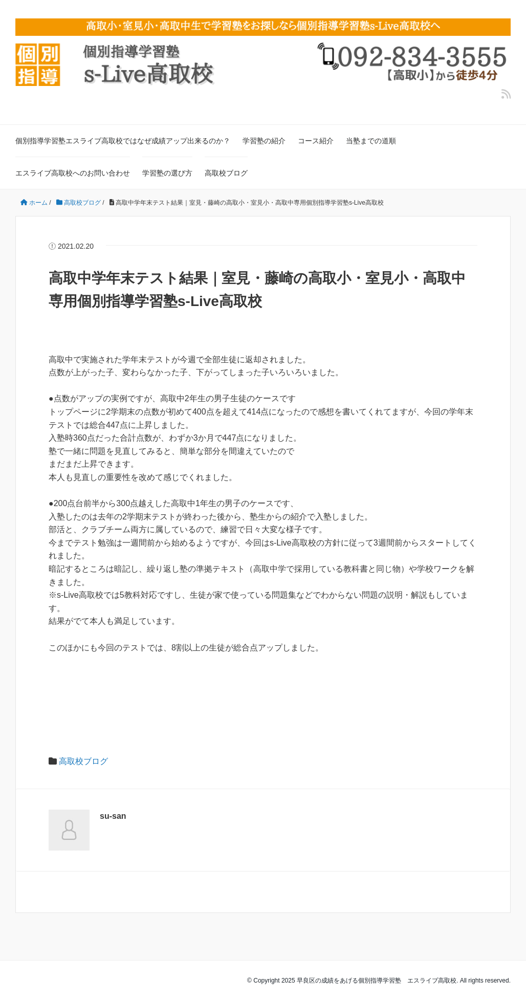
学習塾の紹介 (264, 141)
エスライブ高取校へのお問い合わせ (72, 173)
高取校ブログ (226, 173)
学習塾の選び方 (167, 173)
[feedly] (506, 94)
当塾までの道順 (371, 141)
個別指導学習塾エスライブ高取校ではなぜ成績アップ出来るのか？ (122, 141)
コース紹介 (316, 141)
